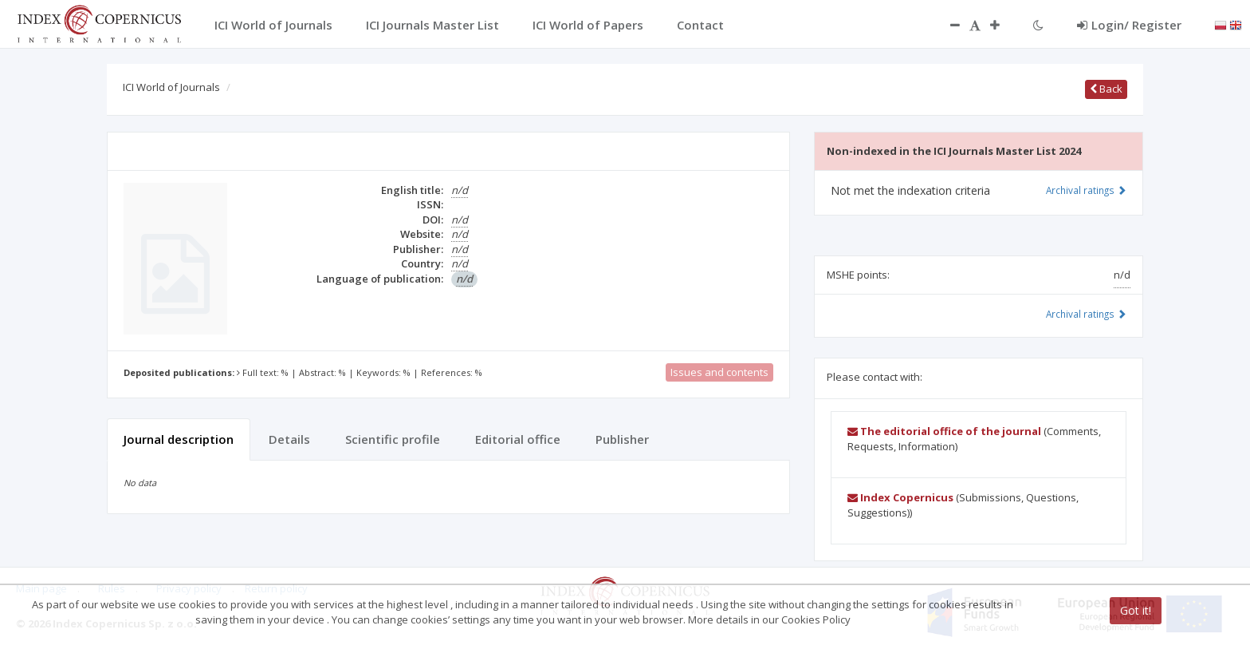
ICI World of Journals (171, 87)
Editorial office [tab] (517, 439)
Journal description (179, 439)
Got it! (1135, 610)
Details (289, 439)
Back (1106, 88)
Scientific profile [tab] (392, 439)
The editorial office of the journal (944, 431)
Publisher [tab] (622, 439)
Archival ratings (1086, 190)
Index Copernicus (900, 497)
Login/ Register (1129, 25)
